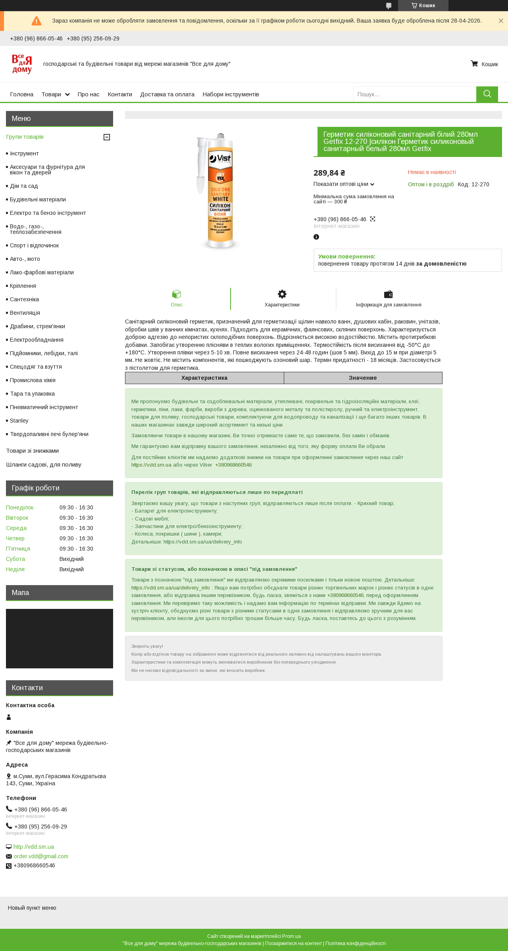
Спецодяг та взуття (36, 367)
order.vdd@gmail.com (41, 856)
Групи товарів (25, 136)
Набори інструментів (230, 94)
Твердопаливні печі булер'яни (49, 434)
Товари (51, 94)
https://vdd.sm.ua (151, 465)
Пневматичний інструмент (44, 407)
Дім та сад (24, 186)
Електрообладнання (37, 340)
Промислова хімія (33, 380)
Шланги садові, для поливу (44, 464)
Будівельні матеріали (38, 199)
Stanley (19, 420)
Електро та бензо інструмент (48, 213)
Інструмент (24, 153)
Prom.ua (291, 936)
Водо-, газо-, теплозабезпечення (36, 229)
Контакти (120, 94)
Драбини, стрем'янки (37, 326)
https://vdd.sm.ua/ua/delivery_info (170, 588)
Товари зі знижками (32, 450)
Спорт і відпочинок (34, 245)
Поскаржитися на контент (293, 943)
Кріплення (23, 286)
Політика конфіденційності (355, 943)
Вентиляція (25, 313)
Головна (21, 94)
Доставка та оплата (167, 94)
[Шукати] (487, 94)
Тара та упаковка (32, 393)
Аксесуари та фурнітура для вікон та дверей (47, 170)
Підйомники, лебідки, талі (44, 353)
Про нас (89, 94)
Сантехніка (24, 299)
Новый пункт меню (32, 908)
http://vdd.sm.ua (33, 847)
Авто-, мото (25, 259)
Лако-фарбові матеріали (42, 272)
